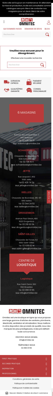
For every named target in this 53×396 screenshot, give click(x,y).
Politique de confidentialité (25, 383)
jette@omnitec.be (29, 185)
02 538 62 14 (28, 245)
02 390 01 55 (28, 290)
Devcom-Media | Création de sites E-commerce (29, 393)
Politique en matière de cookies (26, 388)
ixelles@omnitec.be (28, 206)
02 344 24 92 (28, 203)
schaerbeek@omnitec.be (29, 164)
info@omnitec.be (28, 293)
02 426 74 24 (28, 182)
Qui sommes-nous (12, 29)
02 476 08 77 (28, 140)
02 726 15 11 (28, 161)
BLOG (47, 29)
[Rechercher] (26, 34)
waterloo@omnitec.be (29, 143)
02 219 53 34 (28, 224)
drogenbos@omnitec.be (28, 227)
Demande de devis (33, 29)
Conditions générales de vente (26, 379)
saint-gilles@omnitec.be (29, 248)
